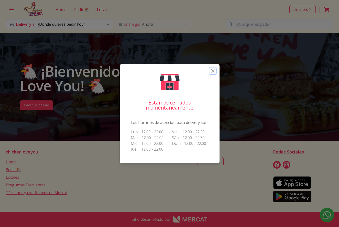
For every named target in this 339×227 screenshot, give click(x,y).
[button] (170, 82)
